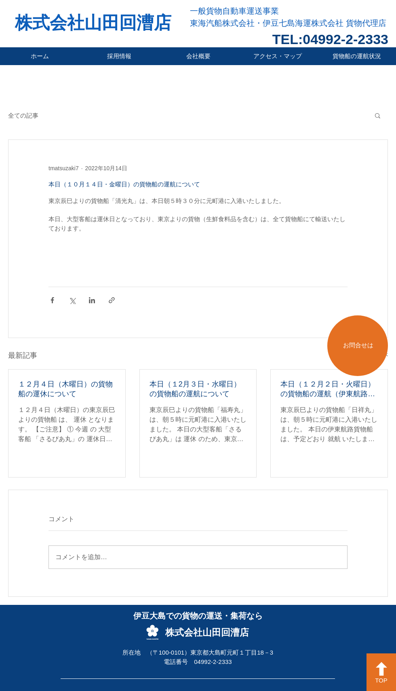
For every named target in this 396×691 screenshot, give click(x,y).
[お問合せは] (357, 345)
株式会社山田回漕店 (93, 22)
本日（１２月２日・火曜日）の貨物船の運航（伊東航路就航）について (327, 389)
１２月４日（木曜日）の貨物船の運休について (65, 389)
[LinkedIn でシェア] (92, 300)
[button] (377, 115)
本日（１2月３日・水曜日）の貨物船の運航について (195, 389)
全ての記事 (23, 115)
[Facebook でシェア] (52, 300)
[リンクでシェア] (112, 300)
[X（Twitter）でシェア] (72, 300)
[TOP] (381, 672)
